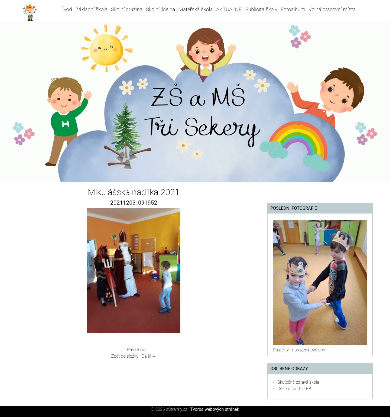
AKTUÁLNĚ (229, 9)
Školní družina (126, 9)
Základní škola (92, 9)
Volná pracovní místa (332, 9)
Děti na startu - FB (294, 388)
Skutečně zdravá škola (298, 382)
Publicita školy (261, 9)
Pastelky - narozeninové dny (299, 350)
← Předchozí (133, 349)
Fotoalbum (293, 9)
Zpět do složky (124, 356)
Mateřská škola (195, 9)
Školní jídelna (160, 9)
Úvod (66, 9)
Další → (149, 356)
